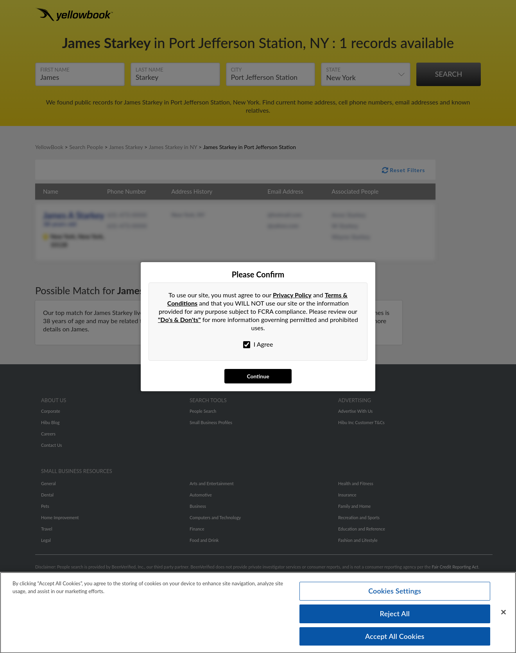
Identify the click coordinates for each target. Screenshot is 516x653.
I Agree (258, 344)
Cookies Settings (394, 593)
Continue (258, 376)
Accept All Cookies (395, 638)
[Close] (503, 614)
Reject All (395, 616)
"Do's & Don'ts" (179, 319)
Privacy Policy (292, 295)
